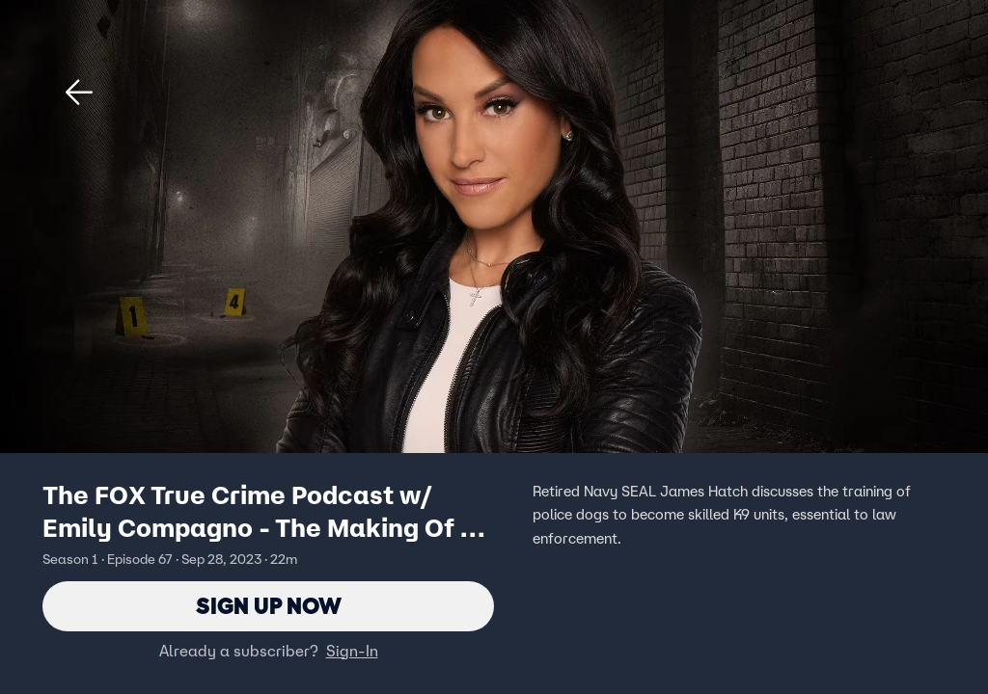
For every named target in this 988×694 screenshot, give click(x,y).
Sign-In (352, 650)
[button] (79, 92)
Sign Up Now (269, 606)
